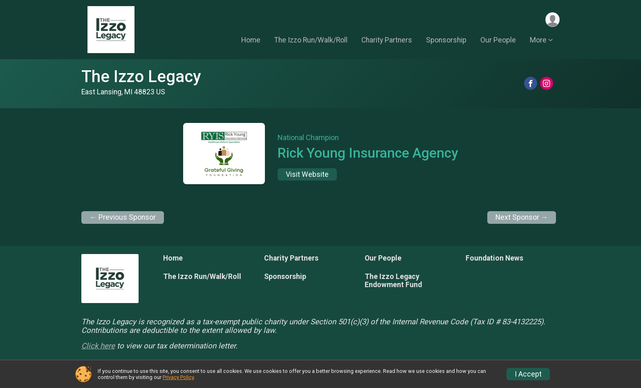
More (538, 40)
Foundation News (494, 258)
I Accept (528, 374)
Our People (498, 40)
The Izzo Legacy (141, 76)
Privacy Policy (178, 377)
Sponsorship (446, 40)
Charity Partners (386, 40)
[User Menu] (552, 19)
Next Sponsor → (521, 217)
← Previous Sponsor (123, 217)
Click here (98, 345)
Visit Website (307, 174)
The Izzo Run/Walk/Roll (310, 40)
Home (250, 40)
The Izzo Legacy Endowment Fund (393, 280)
